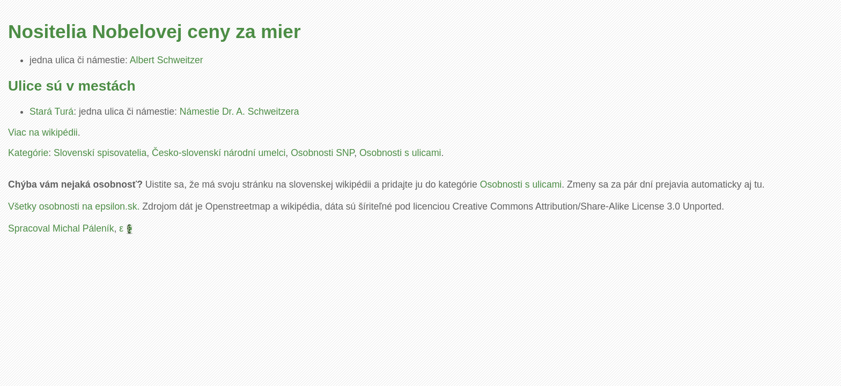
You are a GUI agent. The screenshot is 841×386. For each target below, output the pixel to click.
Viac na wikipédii (43, 132)
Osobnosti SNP (322, 152)
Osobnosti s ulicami (400, 152)
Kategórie (28, 152)
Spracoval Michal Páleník (61, 228)
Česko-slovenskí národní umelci (218, 152)
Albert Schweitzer (166, 60)
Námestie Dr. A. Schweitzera (239, 111)
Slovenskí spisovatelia (100, 152)
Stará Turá (51, 111)
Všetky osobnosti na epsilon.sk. (73, 206)
